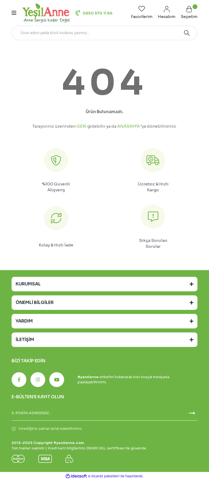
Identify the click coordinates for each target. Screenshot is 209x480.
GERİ (81, 126)
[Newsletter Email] (104, 413)
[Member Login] (166, 12)
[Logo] (45, 13)
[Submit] (192, 413)
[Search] (104, 33)
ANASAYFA (128, 126)
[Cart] (189, 12)
